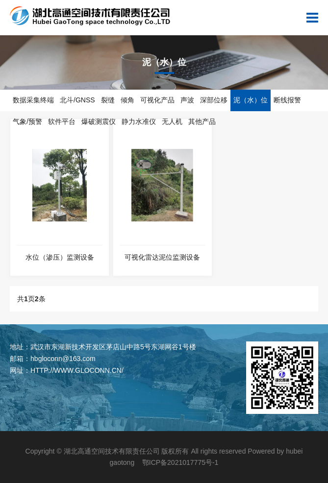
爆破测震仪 (98, 121)
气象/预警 (27, 121)
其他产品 (202, 121)
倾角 (127, 100)
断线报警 (287, 100)
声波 (187, 100)
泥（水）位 (250, 100)
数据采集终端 (33, 100)
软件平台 (62, 121)
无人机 (172, 121)
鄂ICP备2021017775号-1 (180, 462)
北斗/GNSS (77, 100)
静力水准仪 (139, 121)
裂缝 (108, 100)
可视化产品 (157, 100)
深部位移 (213, 100)
